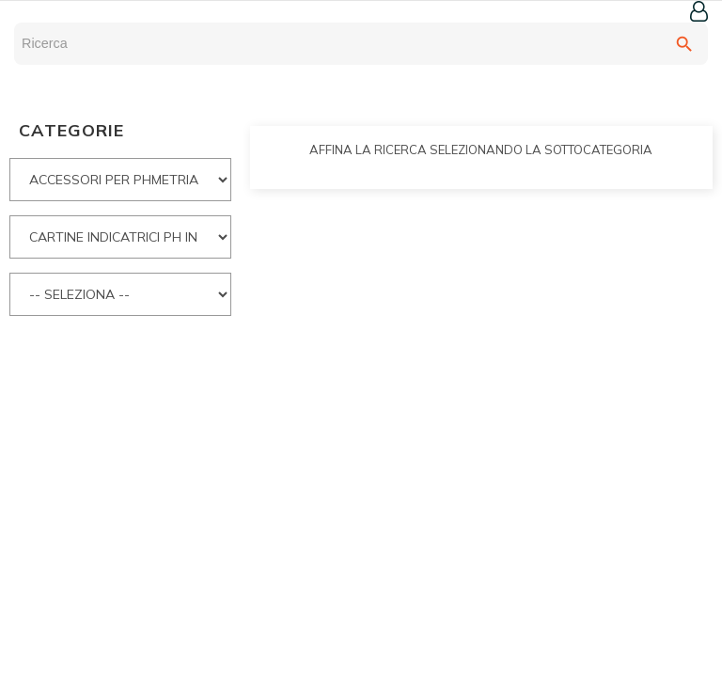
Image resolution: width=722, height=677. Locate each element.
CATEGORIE (71, 130)
